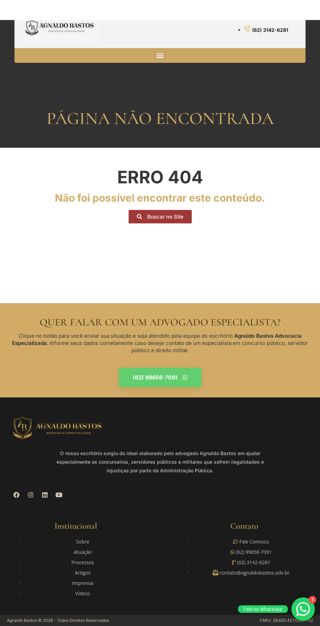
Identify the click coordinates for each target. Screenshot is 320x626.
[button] (160, 51)
